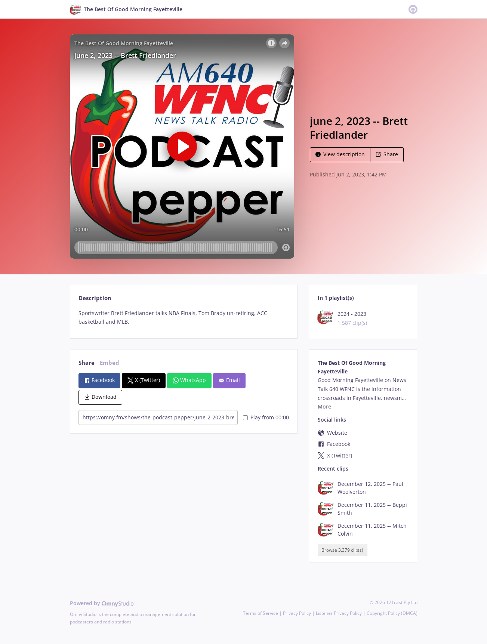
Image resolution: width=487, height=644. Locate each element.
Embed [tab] (109, 363)
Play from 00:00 (266, 417)
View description (340, 154)
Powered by (102, 603)
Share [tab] (86, 363)
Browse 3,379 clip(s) (342, 550)
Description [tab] (94, 298)
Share (387, 154)
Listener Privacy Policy (339, 613)
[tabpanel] (183, 318)
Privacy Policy (297, 613)
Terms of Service (260, 613)
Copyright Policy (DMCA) (392, 613)
